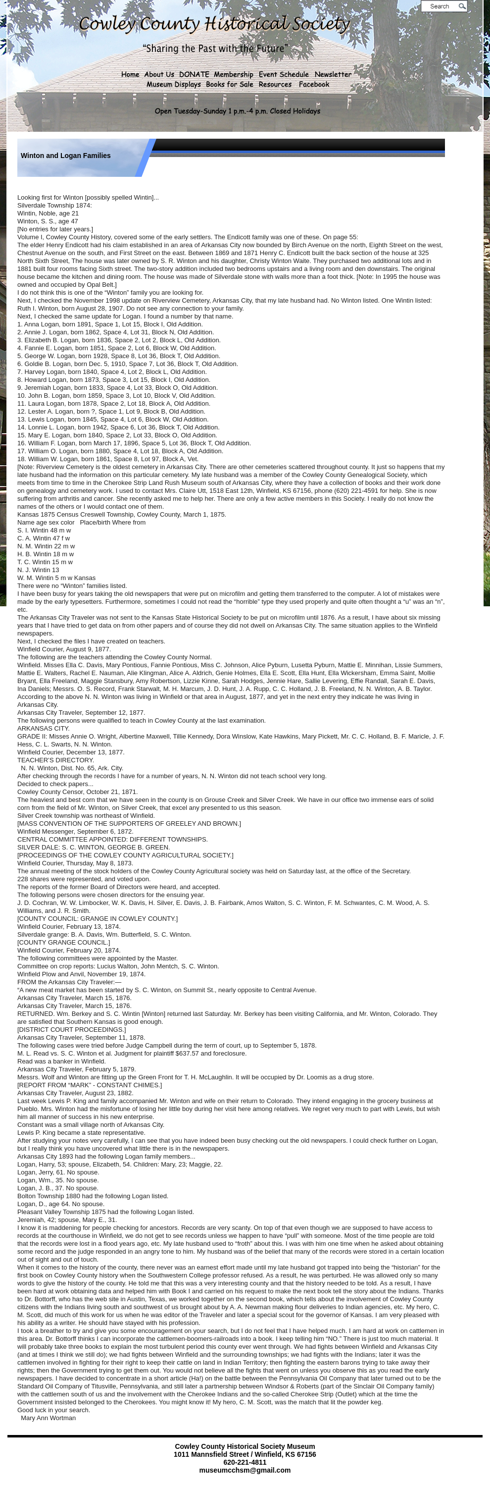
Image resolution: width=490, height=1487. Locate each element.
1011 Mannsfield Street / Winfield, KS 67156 (245, 1454)
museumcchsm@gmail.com (245, 1470)
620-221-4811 (244, 1462)
